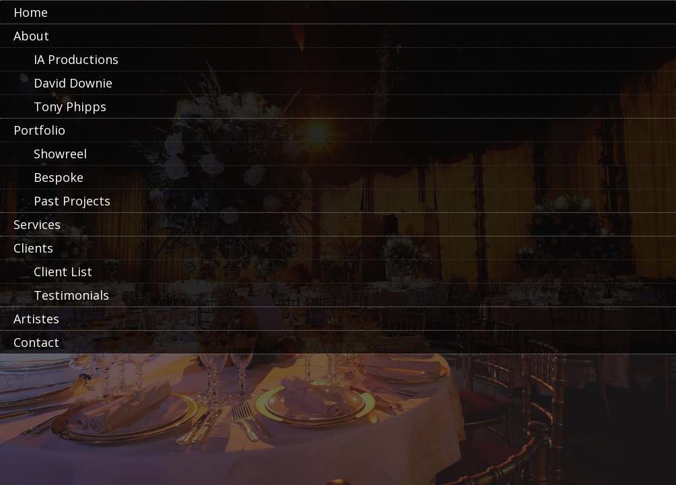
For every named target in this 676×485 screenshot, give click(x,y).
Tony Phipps (70, 106)
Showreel (60, 154)
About (31, 36)
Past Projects (72, 201)
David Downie (73, 83)
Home (30, 12)
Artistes (36, 319)
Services (37, 224)
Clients (33, 248)
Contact (36, 342)
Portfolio (39, 130)
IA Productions (76, 59)
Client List (63, 271)
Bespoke (58, 177)
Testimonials (71, 295)
